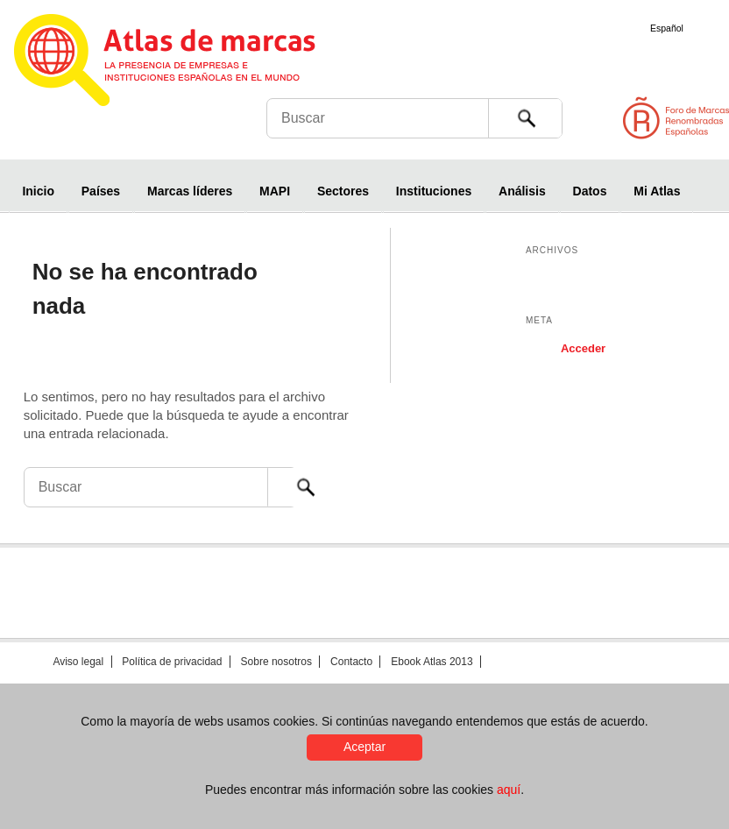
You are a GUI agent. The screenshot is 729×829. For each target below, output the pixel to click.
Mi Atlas (656, 191)
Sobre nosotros (276, 661)
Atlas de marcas (186, 63)
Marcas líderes (189, 191)
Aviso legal (78, 661)
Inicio (38, 191)
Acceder (583, 348)
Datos (590, 191)
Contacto (351, 661)
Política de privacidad (172, 661)
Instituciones (433, 191)
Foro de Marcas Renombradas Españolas (654, 125)
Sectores (343, 191)
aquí (508, 790)
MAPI (274, 191)
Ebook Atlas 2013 (431, 661)
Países (100, 191)
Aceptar (364, 747)
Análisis (522, 191)
